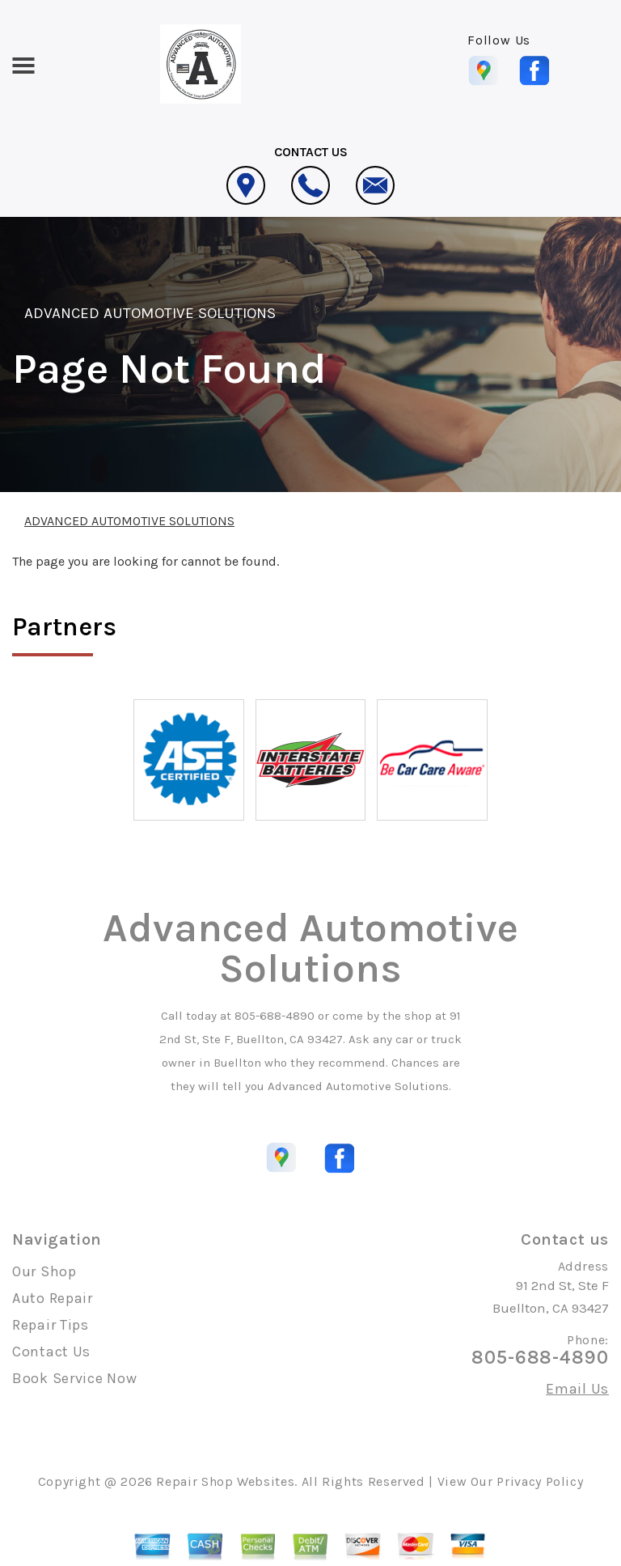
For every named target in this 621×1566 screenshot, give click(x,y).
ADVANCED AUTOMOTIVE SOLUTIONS (150, 313)
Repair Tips (50, 1325)
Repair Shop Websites (225, 1481)
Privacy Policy (539, 1481)
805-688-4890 (274, 1015)
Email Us (577, 1388)
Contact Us (51, 1351)
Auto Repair (52, 1298)
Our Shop (44, 1271)
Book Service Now (74, 1378)
